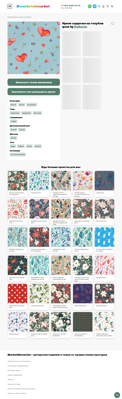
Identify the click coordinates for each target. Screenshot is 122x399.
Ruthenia (80, 26)
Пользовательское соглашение (19, 361)
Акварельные (15, 113)
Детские (21, 105)
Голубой (13, 121)
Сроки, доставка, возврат (17, 393)
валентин (38, 146)
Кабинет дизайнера (15, 375)
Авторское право (14, 370)
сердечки (21, 146)
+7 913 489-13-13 (70, 5)
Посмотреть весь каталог (19, 17)
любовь (29, 146)
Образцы (11, 379)
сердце (13, 146)
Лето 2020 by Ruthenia (18, 154)
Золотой (13, 130)
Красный (22, 130)
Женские (13, 105)
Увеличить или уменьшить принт (34, 91)
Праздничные (26, 113)
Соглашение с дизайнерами (18, 366)
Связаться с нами (14, 384)
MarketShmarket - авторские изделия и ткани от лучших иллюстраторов (57, 354)
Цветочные (37, 113)
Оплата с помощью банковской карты (21, 389)
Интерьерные (31, 105)
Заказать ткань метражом (33, 82)
